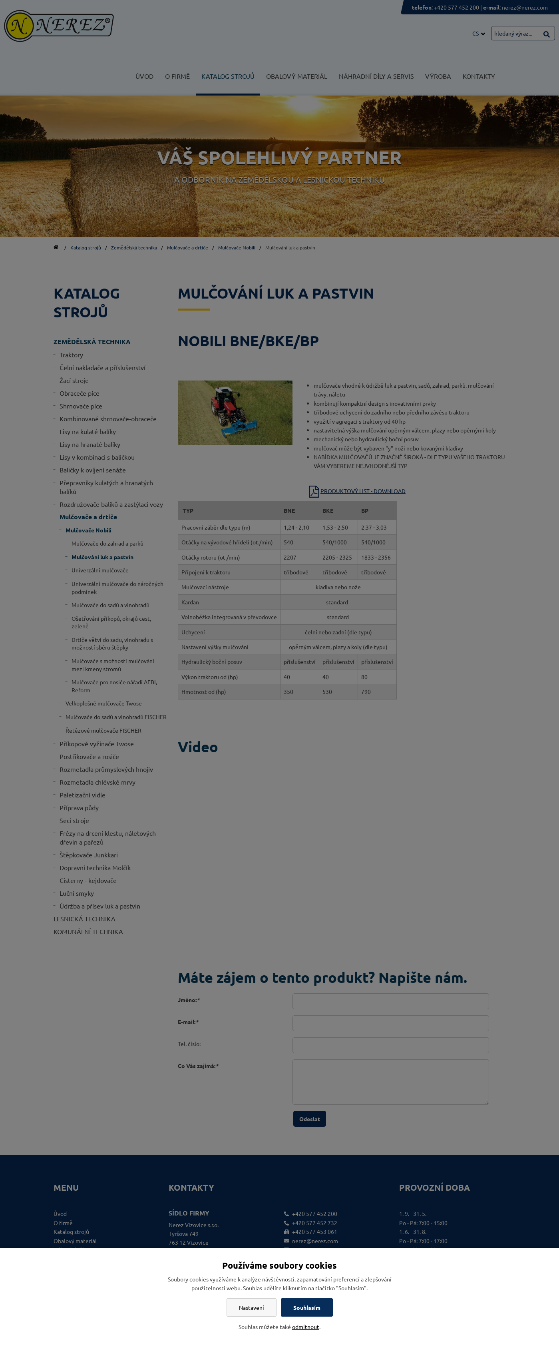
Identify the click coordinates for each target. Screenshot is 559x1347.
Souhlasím (306, 1307)
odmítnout (305, 1326)
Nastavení (251, 1307)
